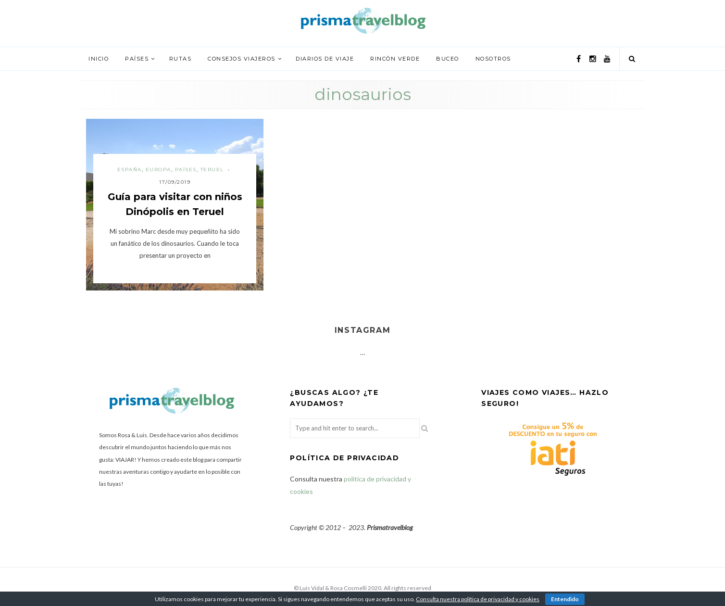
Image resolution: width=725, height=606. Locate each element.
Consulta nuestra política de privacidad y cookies (477, 599)
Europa (158, 169)
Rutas (180, 58)
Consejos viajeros (241, 58)
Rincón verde (395, 58)
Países (137, 58)
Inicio (98, 58)
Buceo (447, 58)
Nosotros (493, 58)
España (129, 169)
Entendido (565, 599)
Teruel (212, 169)
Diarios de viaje (325, 58)
